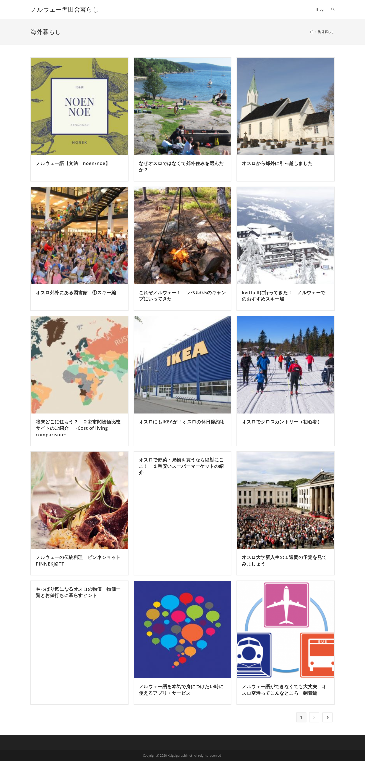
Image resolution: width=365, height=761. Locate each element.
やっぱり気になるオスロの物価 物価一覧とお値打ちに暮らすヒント (78, 592)
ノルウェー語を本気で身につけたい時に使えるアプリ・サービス (181, 689)
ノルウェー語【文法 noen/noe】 (73, 163)
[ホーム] (311, 31)
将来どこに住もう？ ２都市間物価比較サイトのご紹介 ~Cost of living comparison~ (78, 428)
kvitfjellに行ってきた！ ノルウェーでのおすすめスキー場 (283, 295)
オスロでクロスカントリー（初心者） (282, 422)
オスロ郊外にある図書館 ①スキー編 (76, 292)
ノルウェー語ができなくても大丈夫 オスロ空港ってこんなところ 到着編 (284, 689)
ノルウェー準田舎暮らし (67, 9)
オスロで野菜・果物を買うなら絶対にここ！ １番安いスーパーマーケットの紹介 (181, 466)
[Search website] (332, 9)
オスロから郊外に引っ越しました (277, 163)
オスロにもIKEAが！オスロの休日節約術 (182, 422)
